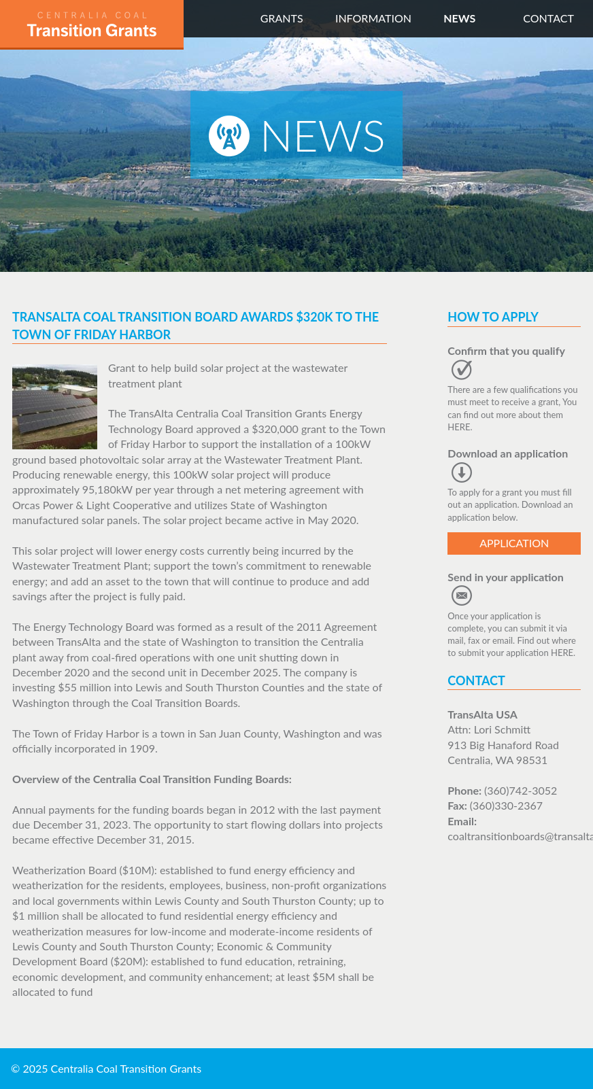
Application (514, 542)
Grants (281, 18)
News (459, 18)
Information (373, 18)
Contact (548, 18)
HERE (458, 426)
